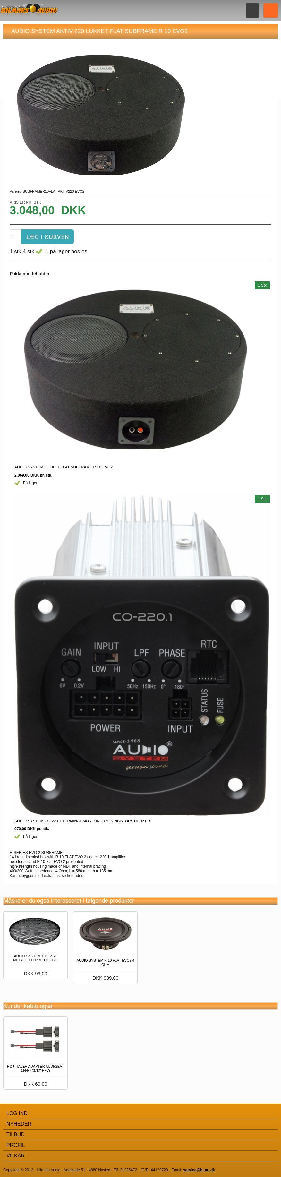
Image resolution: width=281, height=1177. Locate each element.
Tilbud (15, 1134)
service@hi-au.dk (199, 1170)
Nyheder (18, 1124)
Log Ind (17, 1113)
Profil (15, 1145)
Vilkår (15, 1155)
